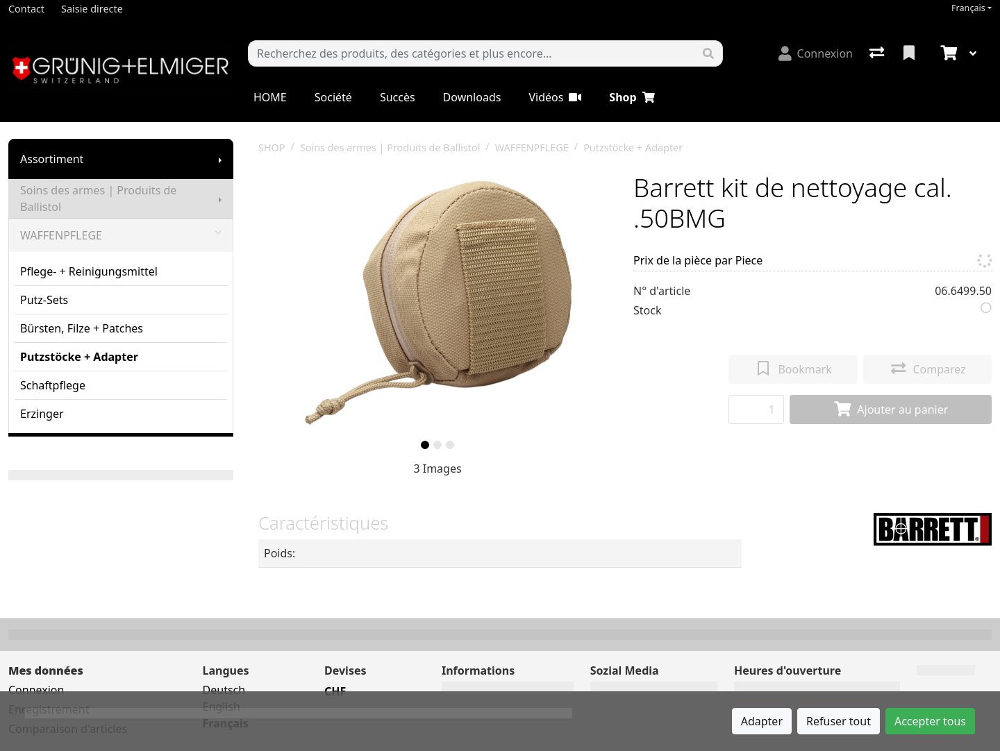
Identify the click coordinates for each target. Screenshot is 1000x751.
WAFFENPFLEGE (121, 235)
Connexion (36, 690)
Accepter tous (930, 721)
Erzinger (42, 413)
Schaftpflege (52, 385)
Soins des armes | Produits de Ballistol (98, 198)
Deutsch (224, 690)
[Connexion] (815, 53)
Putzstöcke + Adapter (79, 356)
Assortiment (51, 159)
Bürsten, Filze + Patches (81, 328)
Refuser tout (838, 721)
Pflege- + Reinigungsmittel (89, 271)
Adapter (762, 721)
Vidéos (554, 97)
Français (968, 8)
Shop (631, 97)
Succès (397, 97)
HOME (270, 97)
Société (333, 97)
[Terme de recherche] (471, 53)
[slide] (425, 445)
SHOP (271, 147)
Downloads (472, 97)
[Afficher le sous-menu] (220, 159)
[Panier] (947, 53)
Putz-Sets (44, 299)
